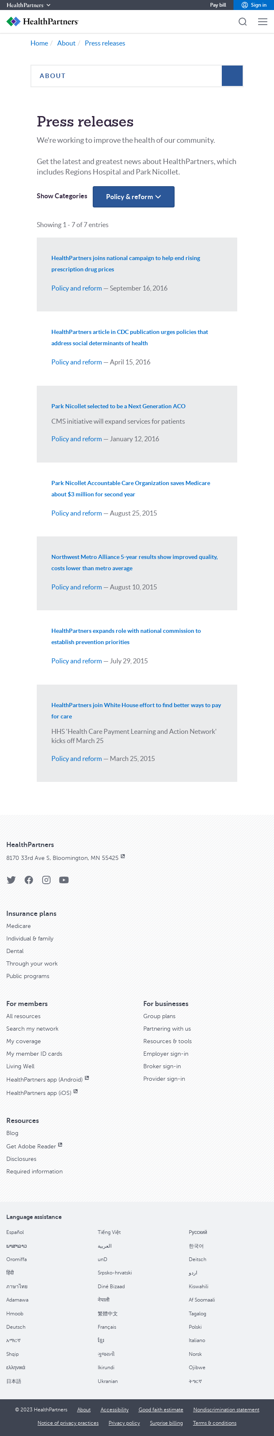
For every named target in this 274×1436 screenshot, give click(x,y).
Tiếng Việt (109, 1232)
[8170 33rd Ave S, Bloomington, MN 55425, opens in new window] (66, 858)
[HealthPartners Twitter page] (11, 882)
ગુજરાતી (106, 1354)
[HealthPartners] (29, 5)
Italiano (197, 1340)
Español (15, 1232)
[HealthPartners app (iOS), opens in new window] (42, 1093)
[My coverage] (23, 1041)
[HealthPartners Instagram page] (46, 882)
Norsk (195, 1354)
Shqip (12, 1354)
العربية (105, 1246)
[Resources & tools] (167, 1041)
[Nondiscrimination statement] (226, 1410)
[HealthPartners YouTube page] (64, 882)
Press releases (105, 43)
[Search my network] (32, 1029)
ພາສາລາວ (16, 1246)
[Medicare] (18, 926)
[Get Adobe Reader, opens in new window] (35, 1146)
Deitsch (197, 1259)
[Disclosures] (21, 1159)
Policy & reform (140, 199)
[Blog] (12, 1133)
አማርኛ (13, 1340)
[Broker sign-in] (162, 1066)
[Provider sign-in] (164, 1079)
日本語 (13, 1381)
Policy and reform (76, 288)
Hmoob (14, 1314)
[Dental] (14, 951)
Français (107, 1327)
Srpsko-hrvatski (115, 1273)
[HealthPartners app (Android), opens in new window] (48, 1080)
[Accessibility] (115, 1410)
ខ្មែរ (101, 1340)
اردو (193, 1273)
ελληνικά (15, 1367)
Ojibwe (197, 1367)
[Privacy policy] (124, 1423)
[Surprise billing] (166, 1423)
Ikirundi (106, 1367)
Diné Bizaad (111, 1286)
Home (39, 43)
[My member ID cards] (34, 1054)
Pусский (198, 1232)
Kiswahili (198, 1286)
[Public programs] (27, 976)
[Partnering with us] (167, 1029)
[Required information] (34, 1171)
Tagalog (197, 1314)
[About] (84, 1410)
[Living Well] (20, 1066)
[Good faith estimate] (161, 1410)
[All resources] (23, 1016)
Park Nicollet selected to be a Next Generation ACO (118, 406)
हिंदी (10, 1273)
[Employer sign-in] (165, 1054)
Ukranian (108, 1381)
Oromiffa (16, 1259)
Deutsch (15, 1327)
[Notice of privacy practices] (68, 1423)
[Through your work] (32, 964)
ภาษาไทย (17, 1286)
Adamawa (17, 1300)
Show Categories (62, 196)
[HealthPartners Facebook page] (29, 882)
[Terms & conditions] (214, 1423)
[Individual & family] (29, 938)
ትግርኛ (195, 1381)
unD (102, 1259)
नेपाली (103, 1300)
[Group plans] (159, 1016)
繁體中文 (108, 1314)
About (66, 43)
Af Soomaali (202, 1300)
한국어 (196, 1246)
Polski (195, 1327)
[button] (253, 5)
